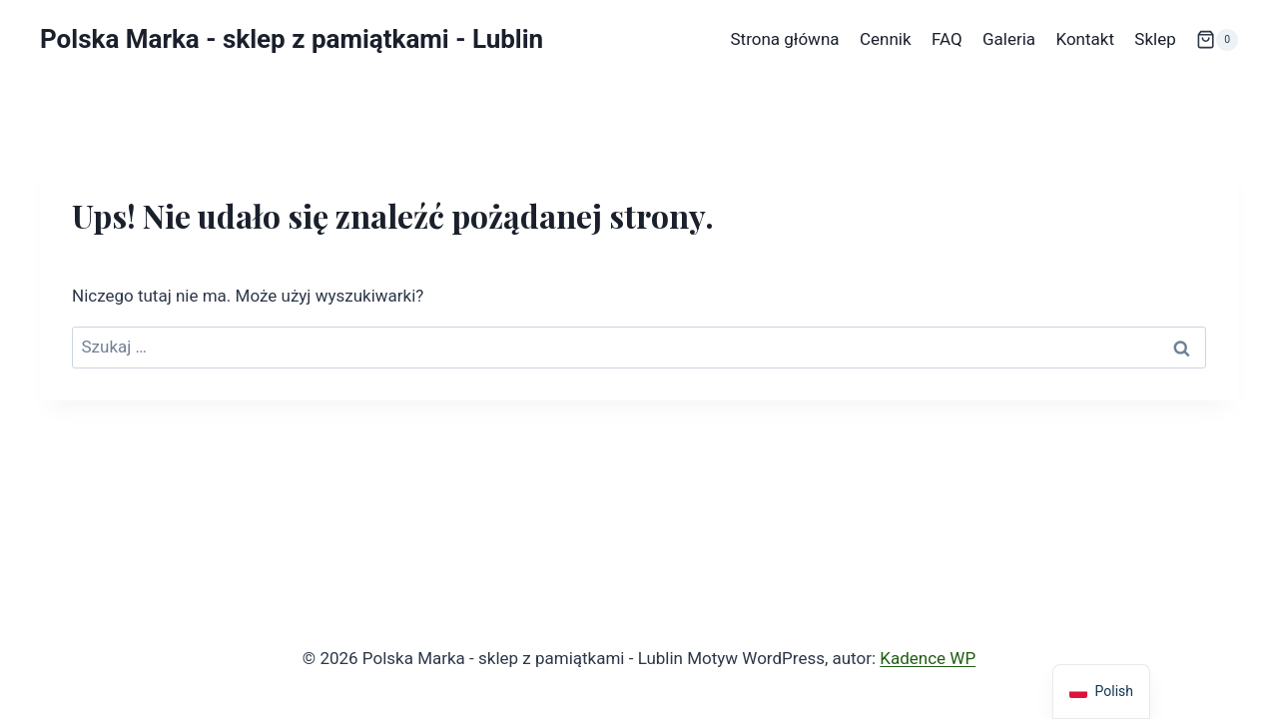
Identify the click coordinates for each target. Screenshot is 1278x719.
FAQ (947, 39)
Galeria (1008, 39)
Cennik (886, 39)
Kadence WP (927, 658)
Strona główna (784, 39)
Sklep (1154, 39)
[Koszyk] (1217, 40)
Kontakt (1084, 39)
